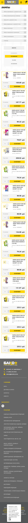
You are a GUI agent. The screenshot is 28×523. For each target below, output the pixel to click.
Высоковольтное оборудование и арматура (13, 452)
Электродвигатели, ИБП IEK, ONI (12, 438)
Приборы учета (8, 417)
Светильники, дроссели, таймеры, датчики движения (13, 428)
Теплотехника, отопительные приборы (14, 491)
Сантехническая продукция (11, 497)
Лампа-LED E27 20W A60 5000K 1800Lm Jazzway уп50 (19, 223)
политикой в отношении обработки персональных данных (13, 509)
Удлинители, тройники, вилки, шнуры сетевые (14, 467)
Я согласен (10, 519)
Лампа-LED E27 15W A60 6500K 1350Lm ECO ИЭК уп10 (18, 92)
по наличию (14, 63)
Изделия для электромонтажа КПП (13, 432)
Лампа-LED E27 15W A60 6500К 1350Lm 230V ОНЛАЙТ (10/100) (19, 131)
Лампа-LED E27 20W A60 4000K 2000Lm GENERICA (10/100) (18, 167)
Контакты (6, 393)
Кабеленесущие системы (11, 460)
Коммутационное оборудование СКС (14, 456)
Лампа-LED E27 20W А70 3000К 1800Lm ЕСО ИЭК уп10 (18, 297)
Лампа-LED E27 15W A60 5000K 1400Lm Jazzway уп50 (19, 74)
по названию (14, 56)
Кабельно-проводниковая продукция (14, 414)
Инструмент (7, 484)
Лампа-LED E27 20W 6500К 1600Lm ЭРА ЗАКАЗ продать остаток (19, 149)
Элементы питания (9, 477)
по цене (14, 60)
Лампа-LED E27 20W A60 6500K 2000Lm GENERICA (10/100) (18, 241)
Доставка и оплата (9, 389)
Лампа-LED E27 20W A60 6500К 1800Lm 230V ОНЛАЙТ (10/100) (19, 261)
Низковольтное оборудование (12, 420)
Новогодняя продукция (10, 487)
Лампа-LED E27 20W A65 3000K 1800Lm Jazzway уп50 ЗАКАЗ (19, 279)
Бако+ (5, 386)
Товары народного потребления (12, 448)
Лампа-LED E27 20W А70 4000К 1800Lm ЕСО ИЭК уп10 (18, 317)
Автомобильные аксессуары (12, 463)
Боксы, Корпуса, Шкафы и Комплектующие (11, 444)
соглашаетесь (11, 513)
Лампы (5, 435)
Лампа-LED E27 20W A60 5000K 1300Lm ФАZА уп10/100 (19, 205)
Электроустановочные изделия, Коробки (15, 424)
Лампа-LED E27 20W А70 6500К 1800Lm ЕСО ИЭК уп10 (18, 336)
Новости (6, 396)
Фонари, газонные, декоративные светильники (13, 472)
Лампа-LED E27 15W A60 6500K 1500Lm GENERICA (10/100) (18, 112)
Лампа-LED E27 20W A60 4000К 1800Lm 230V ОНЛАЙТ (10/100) (19, 187)
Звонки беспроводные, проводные (13, 481)
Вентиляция (7, 494)
